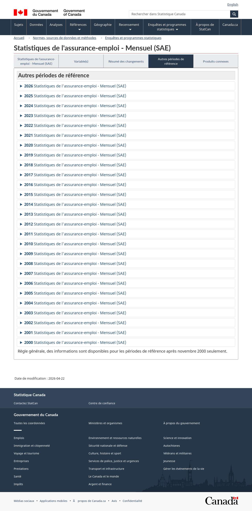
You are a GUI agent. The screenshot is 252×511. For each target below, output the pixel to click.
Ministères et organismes (105, 423)
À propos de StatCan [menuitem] (205, 26)
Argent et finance (100, 484)
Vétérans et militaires (177, 453)
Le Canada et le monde (104, 476)
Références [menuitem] (78, 26)
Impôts (18, 484)
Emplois (19, 438)
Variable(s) (81, 61)
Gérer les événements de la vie (183, 469)
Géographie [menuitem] (103, 24)
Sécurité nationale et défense (108, 445)
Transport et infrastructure (106, 469)
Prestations (21, 469)
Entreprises (21, 461)
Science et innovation (177, 438)
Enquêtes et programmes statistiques (133, 38)
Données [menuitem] (36, 24)
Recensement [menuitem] (129, 26)
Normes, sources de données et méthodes (64, 38)
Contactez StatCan (26, 403)
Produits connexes (216, 61)
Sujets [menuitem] (18, 24)
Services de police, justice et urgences (114, 461)
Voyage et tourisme (26, 453)
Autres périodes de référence (171, 61)
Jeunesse (169, 461)
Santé (17, 476)
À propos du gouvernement (181, 423)
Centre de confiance (102, 403)
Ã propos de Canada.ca (89, 501)
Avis (114, 501)
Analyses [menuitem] (56, 24)
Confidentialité (132, 501)
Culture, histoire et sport (105, 453)
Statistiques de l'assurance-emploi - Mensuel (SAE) (36, 61)
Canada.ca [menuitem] (230, 24)
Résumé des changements (126, 61)
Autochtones (171, 445)
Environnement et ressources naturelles (115, 438)
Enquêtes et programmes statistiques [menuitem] (167, 26)
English (232, 4)
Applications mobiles (53, 501)
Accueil (19, 38)
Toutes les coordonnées (29, 423)
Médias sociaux (24, 501)
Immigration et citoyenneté (32, 445)
